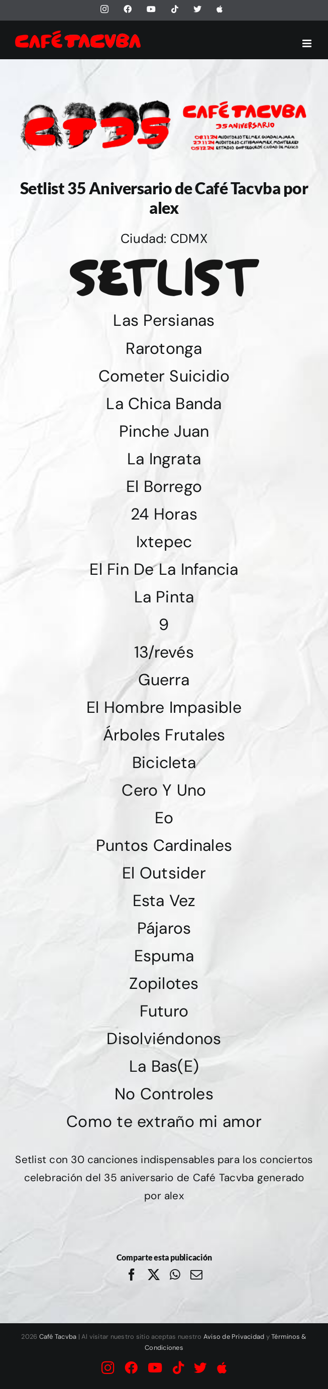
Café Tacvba (58, 1336)
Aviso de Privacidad (234, 1336)
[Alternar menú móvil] (307, 43)
